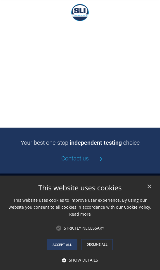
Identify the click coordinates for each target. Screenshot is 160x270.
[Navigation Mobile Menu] (7, 7)
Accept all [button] (62, 244)
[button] (84, 228)
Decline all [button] (97, 244)
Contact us (75, 158)
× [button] (149, 186)
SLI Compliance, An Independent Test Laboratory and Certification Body (80, 12)
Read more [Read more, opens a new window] (80, 214)
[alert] (80, 223)
